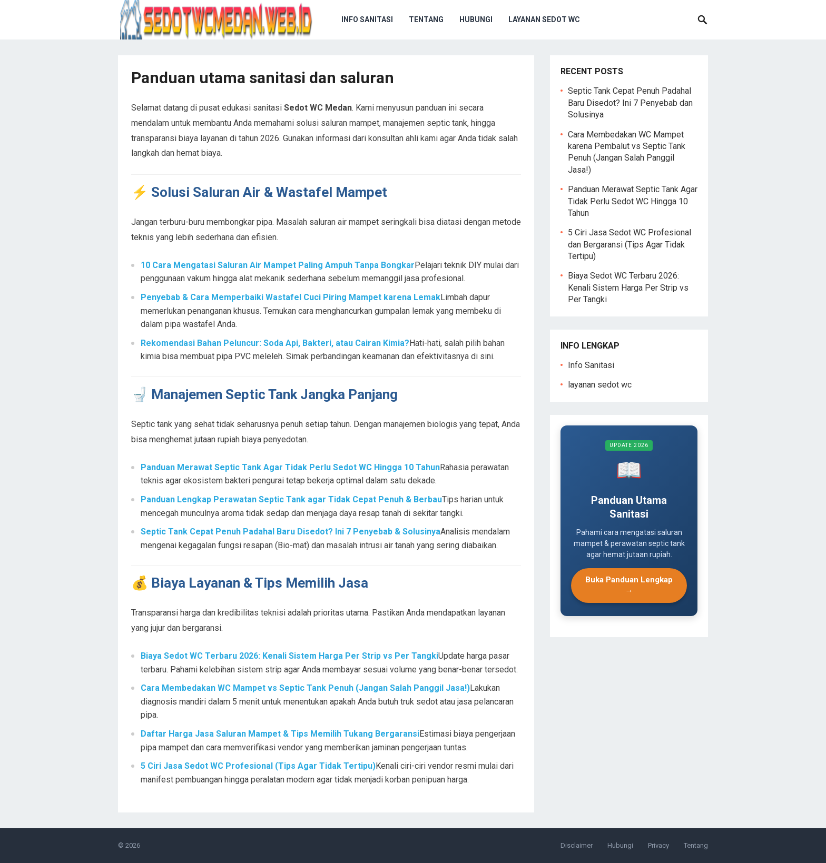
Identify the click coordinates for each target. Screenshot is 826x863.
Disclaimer (576, 845)
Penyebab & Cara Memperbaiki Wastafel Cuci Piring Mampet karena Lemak (290, 297)
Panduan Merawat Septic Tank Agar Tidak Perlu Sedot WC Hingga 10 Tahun (290, 467)
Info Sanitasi (367, 19)
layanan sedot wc (544, 19)
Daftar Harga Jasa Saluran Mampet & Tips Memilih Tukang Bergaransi (280, 734)
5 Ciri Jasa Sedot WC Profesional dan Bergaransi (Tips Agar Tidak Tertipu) (629, 244)
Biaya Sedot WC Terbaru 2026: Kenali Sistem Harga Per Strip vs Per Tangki (289, 656)
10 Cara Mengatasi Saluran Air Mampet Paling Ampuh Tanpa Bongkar (278, 265)
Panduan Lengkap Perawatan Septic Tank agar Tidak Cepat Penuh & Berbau (291, 499)
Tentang (426, 19)
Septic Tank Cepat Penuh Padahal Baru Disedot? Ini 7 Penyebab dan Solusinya (630, 103)
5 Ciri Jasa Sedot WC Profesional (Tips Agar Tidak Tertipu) (258, 766)
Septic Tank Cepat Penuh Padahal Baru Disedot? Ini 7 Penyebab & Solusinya (290, 532)
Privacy (658, 845)
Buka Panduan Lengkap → (629, 585)
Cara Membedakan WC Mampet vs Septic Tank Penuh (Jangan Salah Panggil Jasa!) (305, 688)
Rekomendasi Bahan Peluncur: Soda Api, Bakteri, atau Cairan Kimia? (275, 343)
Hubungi (476, 19)
